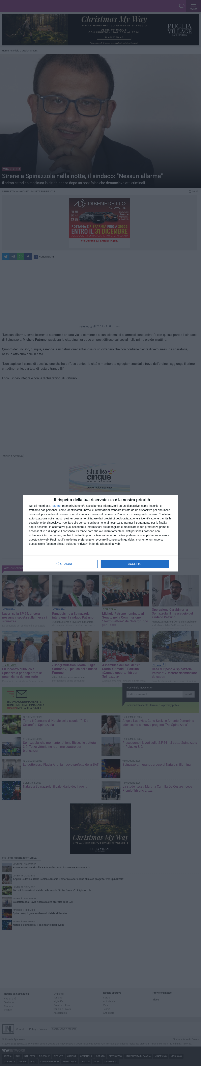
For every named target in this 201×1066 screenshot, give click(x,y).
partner (57, 505)
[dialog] (100, 533)
